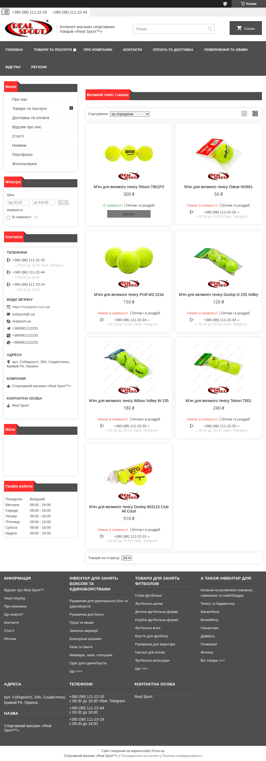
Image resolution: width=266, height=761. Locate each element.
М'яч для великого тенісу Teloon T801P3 (129, 187)
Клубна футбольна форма (156, 620)
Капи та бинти (80, 647)
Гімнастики (209, 628)
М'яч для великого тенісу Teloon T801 (218, 401)
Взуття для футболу (151, 636)
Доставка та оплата (30, 117)
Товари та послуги (53, 50)
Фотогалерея (24, 163)
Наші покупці (14, 598)
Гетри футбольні (148, 595)
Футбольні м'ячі (147, 628)
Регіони (39, 67)
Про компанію (98, 50)
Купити (129, 214)
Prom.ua (158, 751)
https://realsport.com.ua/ (31, 307)
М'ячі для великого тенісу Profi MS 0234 (129, 294)
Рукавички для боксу (86, 614)
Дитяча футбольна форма (156, 612)
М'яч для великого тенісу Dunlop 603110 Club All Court (129, 509)
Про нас (19, 99)
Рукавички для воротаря (155, 644)
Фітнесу (207, 652)
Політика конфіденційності (182, 756)
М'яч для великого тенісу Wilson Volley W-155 (129, 401)
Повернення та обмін (225, 50)
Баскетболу (210, 612)
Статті (18, 136)
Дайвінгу (208, 636)
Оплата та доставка (173, 50)
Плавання (209, 644)
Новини (19, 145)
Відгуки (12, 67)
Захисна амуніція (83, 631)
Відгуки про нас (26, 127)
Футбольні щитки (149, 604)
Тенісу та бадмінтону (218, 604)
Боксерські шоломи (85, 639)
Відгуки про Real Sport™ (24, 590)
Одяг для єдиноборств (87, 663)
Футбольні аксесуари (152, 660)
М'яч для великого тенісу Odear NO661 (218, 187)
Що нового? (13, 614)
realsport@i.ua (23, 314)
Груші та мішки (81, 622)
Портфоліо (22, 154)
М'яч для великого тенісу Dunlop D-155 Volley (218, 294)
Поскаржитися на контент (140, 756)
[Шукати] (209, 29)
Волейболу (209, 620)
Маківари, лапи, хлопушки (90, 655)
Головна (14, 50)
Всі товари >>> (213, 660)
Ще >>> (75, 671)
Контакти (132, 50)
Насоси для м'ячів (150, 652)
